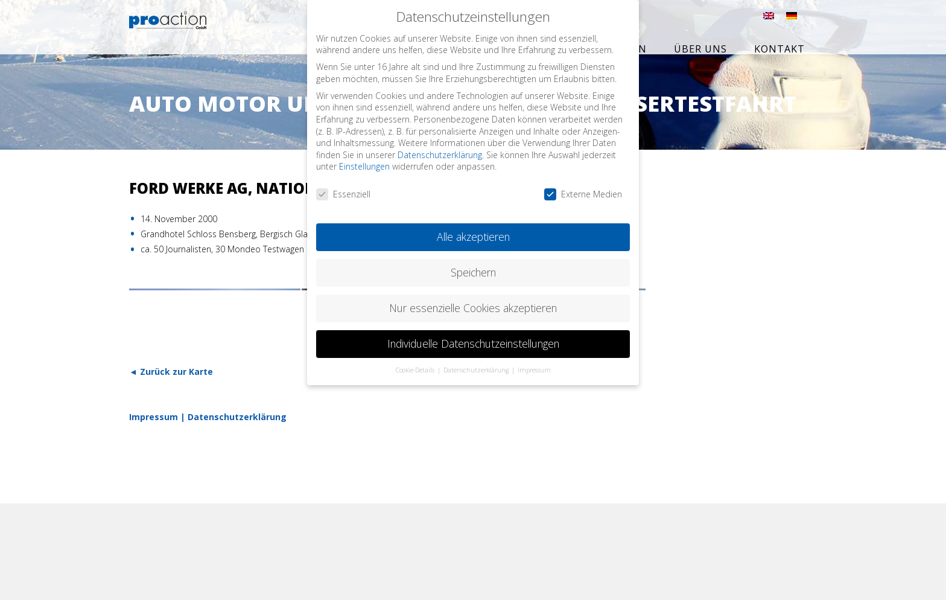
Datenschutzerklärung (237, 417)
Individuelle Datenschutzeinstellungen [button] (473, 339)
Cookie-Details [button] (416, 366)
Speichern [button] (473, 268)
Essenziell (343, 190)
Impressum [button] (534, 366)
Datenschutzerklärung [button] (476, 366)
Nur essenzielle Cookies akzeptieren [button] (473, 303)
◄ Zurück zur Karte (171, 371)
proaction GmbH (194, 28)
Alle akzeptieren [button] (473, 233)
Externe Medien (583, 190)
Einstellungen (364, 162)
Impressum (153, 417)
